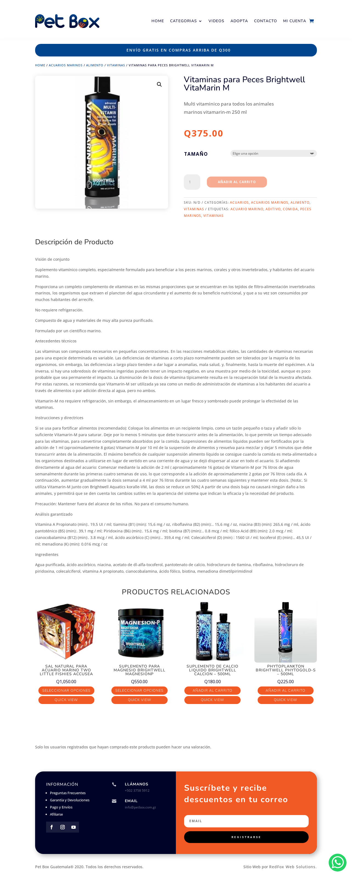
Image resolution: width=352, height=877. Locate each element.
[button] (159, 84)
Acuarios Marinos (66, 65)
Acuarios (239, 202)
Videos (216, 21)
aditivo (273, 209)
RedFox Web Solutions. (293, 866)
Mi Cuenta (294, 21)
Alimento (94, 65)
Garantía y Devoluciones (69, 799)
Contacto (265, 21)
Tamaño (196, 154)
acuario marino (246, 209)
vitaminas (213, 215)
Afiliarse (56, 814)
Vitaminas (116, 65)
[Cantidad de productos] (192, 182)
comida (290, 209)
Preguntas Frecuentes (68, 792)
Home (157, 21)
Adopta (239, 21)
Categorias (183, 21)
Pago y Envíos (61, 807)
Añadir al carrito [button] (212, 690)
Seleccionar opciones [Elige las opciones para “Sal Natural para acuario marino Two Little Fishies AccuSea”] (66, 690)
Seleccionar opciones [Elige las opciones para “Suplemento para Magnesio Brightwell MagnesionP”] (139, 690)
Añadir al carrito (237, 182)
